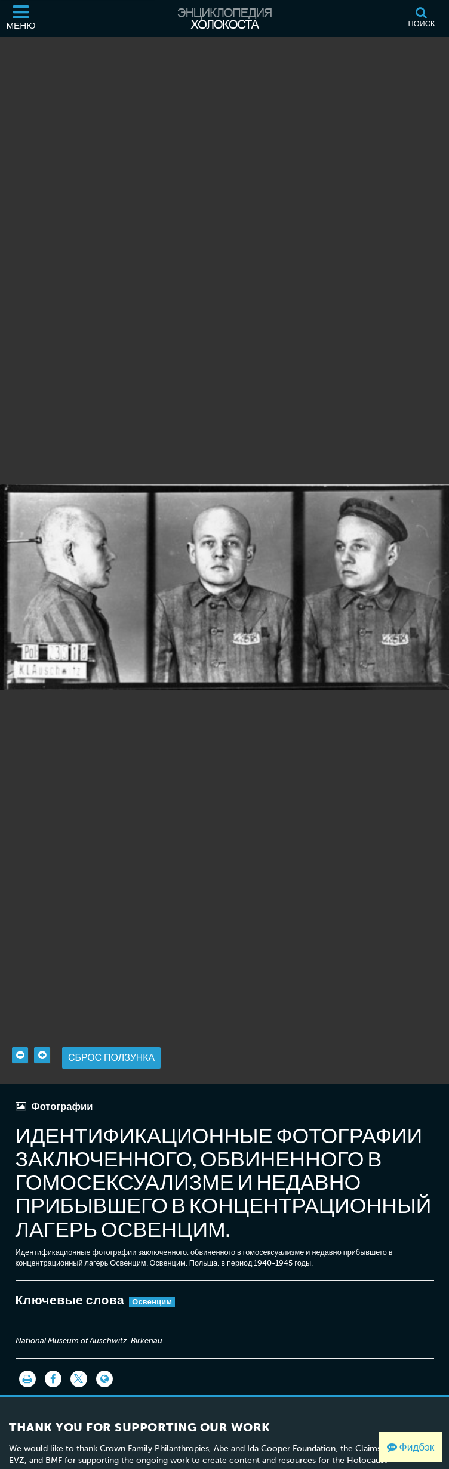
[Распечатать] (27, 1361)
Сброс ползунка (111, 1040)
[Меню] (21, 18)
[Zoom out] (20, 1038)
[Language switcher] (104, 1361)
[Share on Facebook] (53, 1361)
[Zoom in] (42, 1038)
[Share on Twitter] (78, 1361)
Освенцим (152, 1284)
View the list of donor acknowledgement (143, 1454)
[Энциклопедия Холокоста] (224, 18)
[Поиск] (421, 18)
